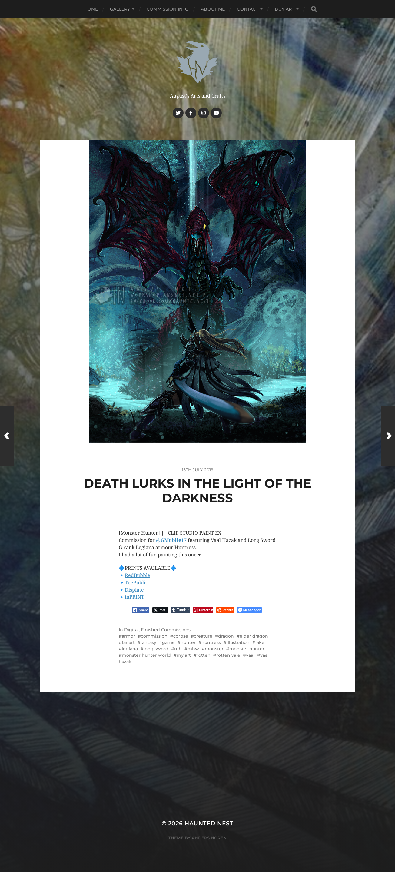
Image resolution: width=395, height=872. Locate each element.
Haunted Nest (208, 823)
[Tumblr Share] (180, 610)
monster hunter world (146, 655)
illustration (238, 642)
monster (214, 649)
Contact (247, 9)
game (168, 642)
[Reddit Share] (225, 610)
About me (213, 9)
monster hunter (246, 649)
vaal (250, 655)
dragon (226, 636)
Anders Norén (209, 837)
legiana (130, 649)
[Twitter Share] (160, 610)
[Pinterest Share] (203, 610)
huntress (211, 642)
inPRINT (134, 597)
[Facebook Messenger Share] (249, 610)
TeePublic (136, 582)
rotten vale (228, 655)
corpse (180, 636)
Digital (131, 629)
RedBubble (137, 575)
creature (203, 636)
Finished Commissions (166, 629)
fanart (128, 642)
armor (128, 636)
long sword (156, 649)
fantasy (148, 642)
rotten (204, 655)
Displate (135, 590)
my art (184, 655)
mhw (193, 649)
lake (259, 642)
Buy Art (284, 9)
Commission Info (168, 9)
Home (91, 9)
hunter (188, 642)
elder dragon (254, 636)
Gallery (120, 9)
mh (178, 649)
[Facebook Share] (140, 610)
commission (154, 636)
